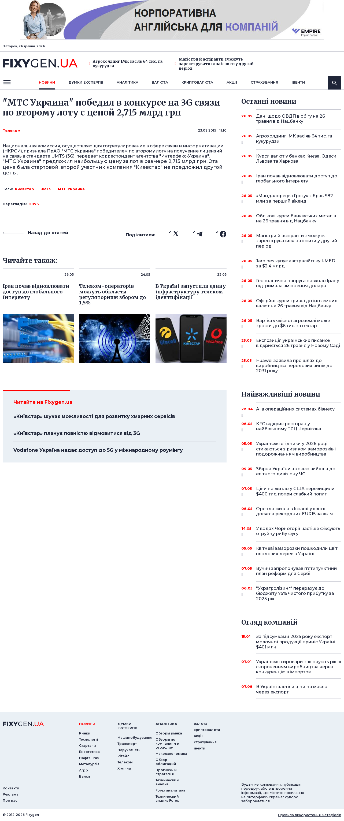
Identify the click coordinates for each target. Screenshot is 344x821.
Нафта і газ (89, 758)
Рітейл (123, 756)
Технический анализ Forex (167, 798)
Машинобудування (134, 738)
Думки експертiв (85, 82)
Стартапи (87, 746)
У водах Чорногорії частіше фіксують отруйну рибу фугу (298, 531)
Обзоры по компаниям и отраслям (167, 743)
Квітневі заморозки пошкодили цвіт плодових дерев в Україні (297, 551)
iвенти (298, 82)
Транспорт (127, 744)
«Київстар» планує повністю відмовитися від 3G (76, 433)
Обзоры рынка (169, 733)
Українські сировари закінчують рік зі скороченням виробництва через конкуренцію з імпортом (298, 666)
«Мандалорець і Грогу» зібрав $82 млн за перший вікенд (294, 198)
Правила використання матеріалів (309, 815)
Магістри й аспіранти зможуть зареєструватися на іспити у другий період (214, 63)
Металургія (89, 764)
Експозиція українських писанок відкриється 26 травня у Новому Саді (298, 343)
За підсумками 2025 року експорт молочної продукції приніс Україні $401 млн (295, 641)
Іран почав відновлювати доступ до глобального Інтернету (296, 178)
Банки (84, 776)
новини (47, 82)
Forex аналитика (170, 790)
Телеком (11, 130)
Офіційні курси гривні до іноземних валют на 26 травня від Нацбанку (296, 303)
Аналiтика (127, 82)
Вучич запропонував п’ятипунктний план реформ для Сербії (296, 571)
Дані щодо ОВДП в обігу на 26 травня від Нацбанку (291, 119)
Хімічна (124, 768)
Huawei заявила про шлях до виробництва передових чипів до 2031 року (294, 365)
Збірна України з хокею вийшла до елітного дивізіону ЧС (295, 471)
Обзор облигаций (166, 762)
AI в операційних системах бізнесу (295, 411)
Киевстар (24, 189)
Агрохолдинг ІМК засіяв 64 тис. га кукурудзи (125, 63)
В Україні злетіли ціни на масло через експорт (291, 689)
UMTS (45, 189)
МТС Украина (71, 189)
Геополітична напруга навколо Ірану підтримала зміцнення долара (297, 283)
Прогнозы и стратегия (166, 772)
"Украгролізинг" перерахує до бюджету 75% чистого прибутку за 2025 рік (295, 593)
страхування (264, 82)
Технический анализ (167, 782)
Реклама (11, 794)
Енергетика (89, 752)
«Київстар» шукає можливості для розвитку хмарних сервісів (94, 416)
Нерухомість (128, 750)
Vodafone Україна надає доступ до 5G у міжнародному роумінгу (98, 450)
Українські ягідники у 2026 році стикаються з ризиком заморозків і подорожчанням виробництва (296, 448)
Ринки (84, 733)
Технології (88, 739)
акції (232, 82)
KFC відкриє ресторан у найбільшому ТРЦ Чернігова (291, 426)
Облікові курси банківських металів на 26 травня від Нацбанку (296, 218)
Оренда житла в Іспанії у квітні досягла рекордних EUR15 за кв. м (294, 511)
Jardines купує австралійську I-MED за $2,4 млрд (295, 263)
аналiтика (166, 724)
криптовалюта (197, 82)
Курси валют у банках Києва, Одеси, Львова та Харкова (296, 159)
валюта (160, 82)
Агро (83, 770)
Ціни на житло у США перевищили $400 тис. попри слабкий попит (295, 491)
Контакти (11, 788)
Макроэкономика (171, 754)
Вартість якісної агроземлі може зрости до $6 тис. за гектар (293, 323)
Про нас (10, 800)
